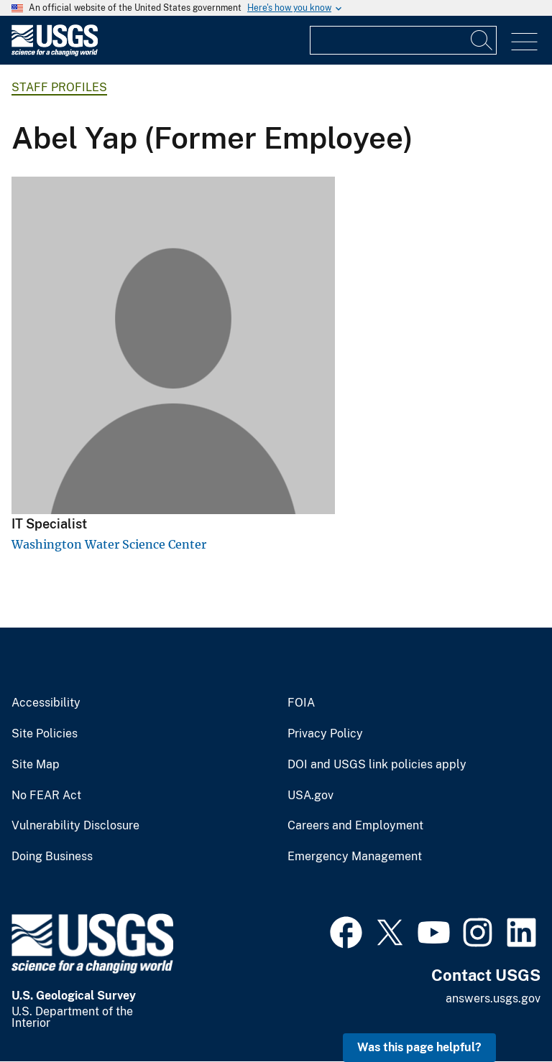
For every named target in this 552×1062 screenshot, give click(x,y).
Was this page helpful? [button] (419, 1047)
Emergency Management (355, 856)
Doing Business (52, 856)
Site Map (36, 764)
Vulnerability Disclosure (75, 825)
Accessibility (46, 703)
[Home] (55, 53)
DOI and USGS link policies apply (377, 764)
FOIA (301, 703)
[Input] (403, 40)
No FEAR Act (46, 795)
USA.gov (311, 795)
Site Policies (45, 733)
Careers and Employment (355, 825)
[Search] (482, 40)
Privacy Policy (325, 733)
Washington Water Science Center (109, 544)
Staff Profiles (59, 87)
